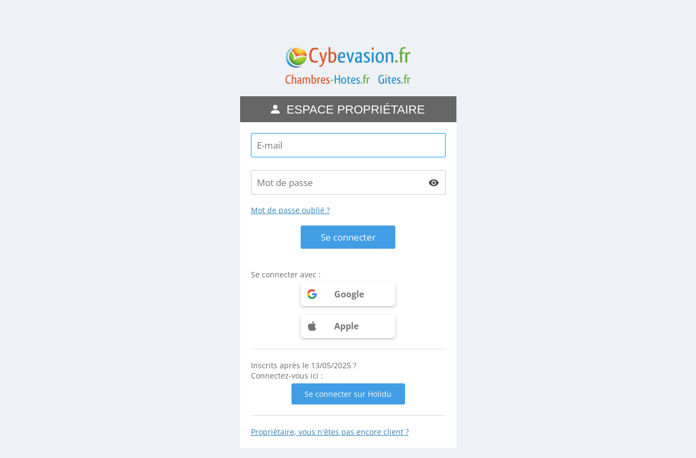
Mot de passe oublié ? (290, 210)
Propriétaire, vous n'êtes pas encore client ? (330, 432)
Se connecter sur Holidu (348, 394)
